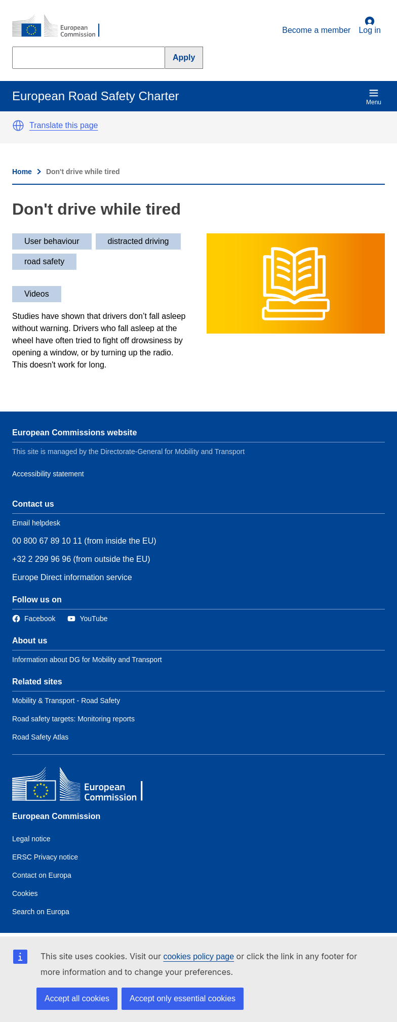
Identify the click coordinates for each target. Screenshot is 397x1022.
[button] (18, 125)
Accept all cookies (77, 998)
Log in (370, 25)
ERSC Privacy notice (45, 857)
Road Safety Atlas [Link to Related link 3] (40, 737)
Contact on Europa (41, 875)
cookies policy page (198, 956)
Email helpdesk (36, 523)
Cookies (25, 893)
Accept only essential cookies (182, 998)
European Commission (56, 816)
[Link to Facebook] (33, 619)
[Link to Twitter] (87, 619)
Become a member (316, 30)
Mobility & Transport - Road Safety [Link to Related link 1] (66, 701)
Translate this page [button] (63, 125)
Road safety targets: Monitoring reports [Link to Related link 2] (73, 719)
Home (22, 172)
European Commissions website (74, 432)
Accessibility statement (48, 474)
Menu (373, 97)
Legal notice (31, 839)
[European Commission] (61, 26)
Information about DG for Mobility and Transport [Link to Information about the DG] (87, 660)
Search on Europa (40, 912)
